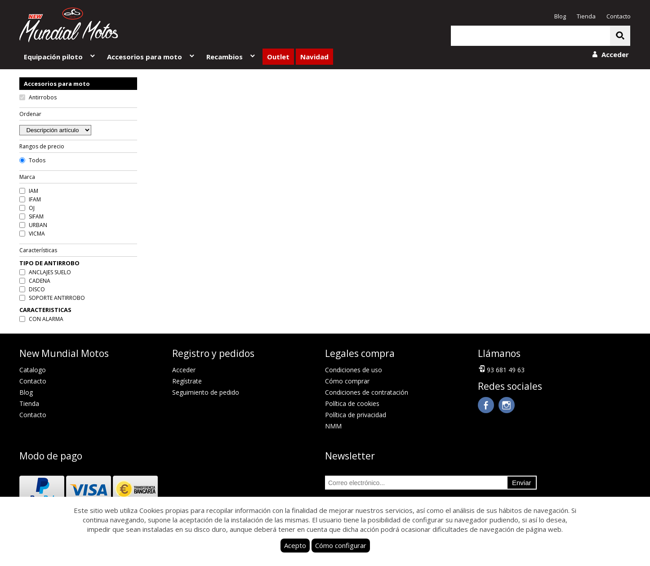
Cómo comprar (347, 381)
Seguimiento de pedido (205, 392)
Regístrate (187, 381)
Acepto (295, 545)
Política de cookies (352, 403)
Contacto (618, 16)
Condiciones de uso (353, 369)
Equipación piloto (60, 56)
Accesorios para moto (151, 56)
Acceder (184, 369)
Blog (560, 16)
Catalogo (32, 369)
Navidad (314, 56)
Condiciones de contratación (366, 392)
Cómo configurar (340, 545)
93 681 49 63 (501, 369)
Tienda (586, 16)
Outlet (278, 56)
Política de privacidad (355, 414)
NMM (333, 426)
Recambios (231, 56)
